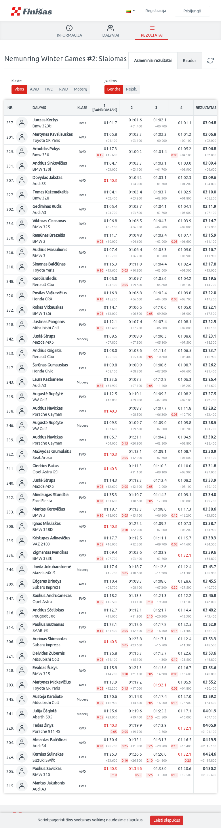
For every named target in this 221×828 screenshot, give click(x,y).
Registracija (156, 10)
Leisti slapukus (167, 820)
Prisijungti (192, 11)
